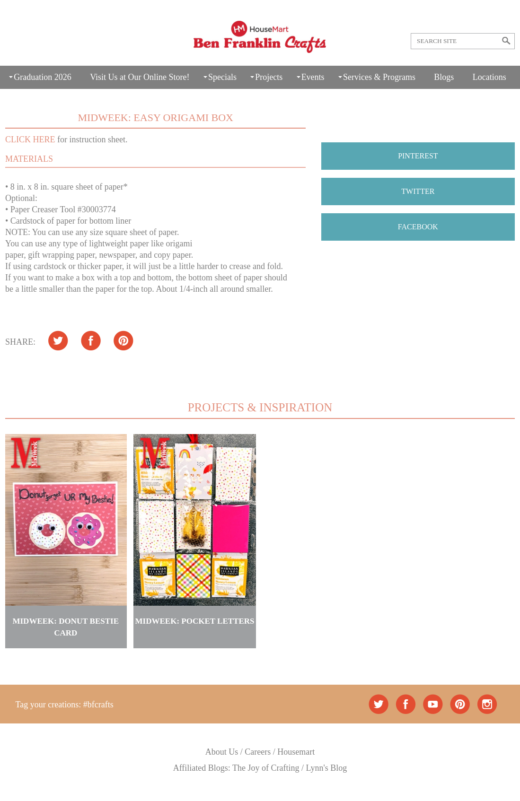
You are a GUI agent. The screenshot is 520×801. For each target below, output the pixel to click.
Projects (268, 77)
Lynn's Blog (326, 768)
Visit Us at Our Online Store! (139, 77)
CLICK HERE (30, 139)
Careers (258, 752)
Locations (489, 77)
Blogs (444, 77)
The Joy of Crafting (265, 768)
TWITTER (417, 191)
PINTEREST (418, 156)
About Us (221, 752)
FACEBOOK (418, 227)
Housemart (296, 752)
